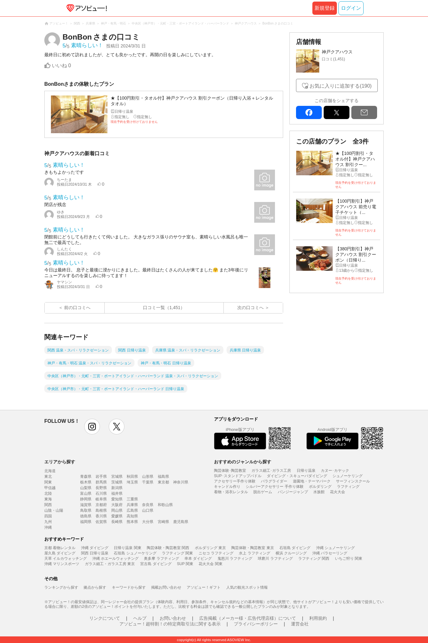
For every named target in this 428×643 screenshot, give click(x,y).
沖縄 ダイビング (94, 548)
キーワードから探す (129, 587)
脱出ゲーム (262, 492)
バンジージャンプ (293, 492)
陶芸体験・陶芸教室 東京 (252, 548)
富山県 (85, 493)
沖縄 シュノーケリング (335, 548)
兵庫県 (132, 505)
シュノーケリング (347, 476)
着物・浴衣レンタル (231, 492)
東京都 (163, 482)
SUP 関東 (185, 564)
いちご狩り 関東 (348, 558)
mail (364, 112)
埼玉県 (132, 482)
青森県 (85, 476)
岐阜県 (101, 499)
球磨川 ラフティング (275, 558)
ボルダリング (320, 486)
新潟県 (117, 488)
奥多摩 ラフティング (161, 558)
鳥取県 (85, 510)
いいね (61, 65)
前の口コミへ (77, 307)
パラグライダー (274, 481)
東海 (48, 499)
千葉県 (147, 482)
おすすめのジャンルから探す (242, 461)
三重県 (132, 499)
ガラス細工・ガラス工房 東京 (110, 564)
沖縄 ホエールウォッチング (115, 558)
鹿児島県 (180, 522)
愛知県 (117, 499)
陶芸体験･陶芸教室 (230, 470)
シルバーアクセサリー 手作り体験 (274, 486)
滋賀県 (85, 505)
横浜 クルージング (291, 553)
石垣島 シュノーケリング (135, 553)
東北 (48, 476)
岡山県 (117, 510)
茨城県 (117, 482)
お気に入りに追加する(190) (340, 86)
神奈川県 (180, 482)
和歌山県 (165, 505)
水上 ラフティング (254, 553)
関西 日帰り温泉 (94, 553)
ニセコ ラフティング (216, 553)
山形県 (147, 476)
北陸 (48, 493)
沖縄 (48, 527)
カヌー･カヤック (335, 470)
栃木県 (85, 482)
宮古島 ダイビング (155, 564)
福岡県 (85, 522)
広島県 (132, 510)
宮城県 (117, 476)
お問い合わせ (173, 618)
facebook (309, 112)
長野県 (101, 488)
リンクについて (104, 618)
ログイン (351, 8)
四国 (48, 516)
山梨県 (85, 488)
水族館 (319, 492)
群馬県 (101, 482)
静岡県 (85, 499)
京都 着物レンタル (59, 548)
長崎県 (117, 522)
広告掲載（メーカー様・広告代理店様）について (247, 618)
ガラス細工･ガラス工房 (271, 470)
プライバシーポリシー (256, 623)
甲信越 (50, 488)
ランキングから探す (61, 587)
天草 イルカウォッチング (65, 558)
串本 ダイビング (198, 558)
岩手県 (101, 476)
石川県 (101, 493)
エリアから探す (59, 461)
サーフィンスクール (353, 481)
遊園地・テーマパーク (312, 481)
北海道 (50, 471)
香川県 (101, 516)
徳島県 (85, 516)
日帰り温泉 (306, 470)
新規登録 (325, 8)
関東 (48, 482)
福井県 (117, 493)
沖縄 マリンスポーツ (61, 564)
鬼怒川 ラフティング (234, 558)
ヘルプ (139, 618)
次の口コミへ (250, 307)
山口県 (147, 510)
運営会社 (300, 623)
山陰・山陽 (53, 510)
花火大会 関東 (210, 564)
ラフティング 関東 (177, 553)
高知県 (132, 516)
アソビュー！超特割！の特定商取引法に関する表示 (170, 623)
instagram (92, 426)
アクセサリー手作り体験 (234, 481)
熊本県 (132, 522)
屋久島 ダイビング (59, 553)
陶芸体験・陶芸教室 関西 (168, 548)
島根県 (101, 510)
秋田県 (132, 476)
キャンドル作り (227, 486)
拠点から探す (95, 587)
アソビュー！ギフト (204, 587)
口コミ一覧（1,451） (164, 307)
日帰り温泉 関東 (127, 548)
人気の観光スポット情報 (247, 587)
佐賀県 (101, 522)
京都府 (101, 505)
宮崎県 (163, 522)
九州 (48, 522)
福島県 (163, 476)
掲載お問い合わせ (166, 587)
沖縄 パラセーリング (329, 553)
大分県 (147, 522)
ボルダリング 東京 (210, 548)
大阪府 (117, 505)
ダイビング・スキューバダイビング (297, 476)
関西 (48, 505)
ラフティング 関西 (313, 558)
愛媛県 (117, 516)
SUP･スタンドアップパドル (237, 476)
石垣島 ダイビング (294, 548)
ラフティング (348, 486)
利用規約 (318, 618)
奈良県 (147, 505)
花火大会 (337, 492)
